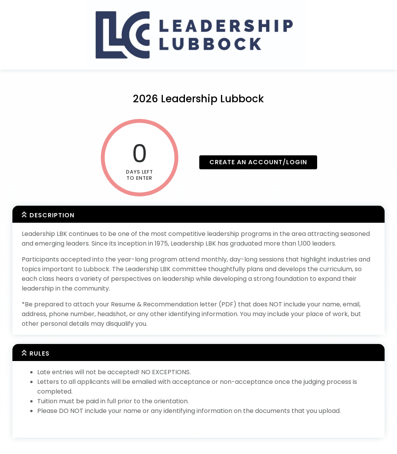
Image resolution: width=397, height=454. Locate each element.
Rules (39, 353)
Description (51, 215)
